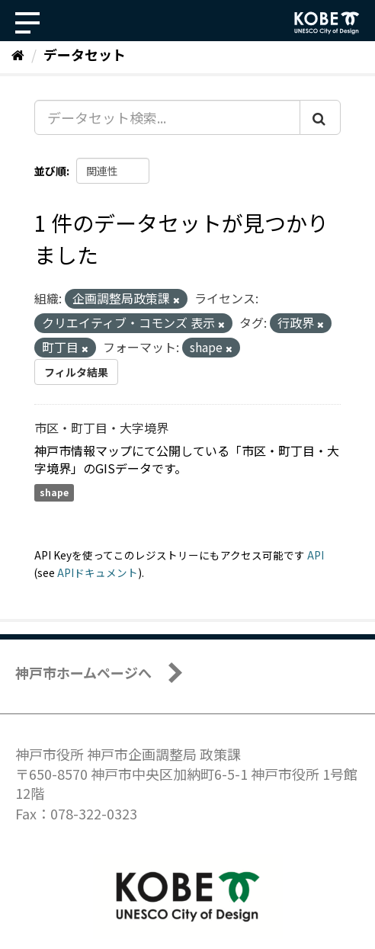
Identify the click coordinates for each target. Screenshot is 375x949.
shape (54, 492)
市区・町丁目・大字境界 (101, 427)
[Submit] (320, 117)
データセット (84, 54)
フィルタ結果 (76, 372)
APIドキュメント (97, 572)
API (315, 555)
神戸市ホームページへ (83, 672)
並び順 (50, 170)
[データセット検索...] (167, 117)
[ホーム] (17, 54)
